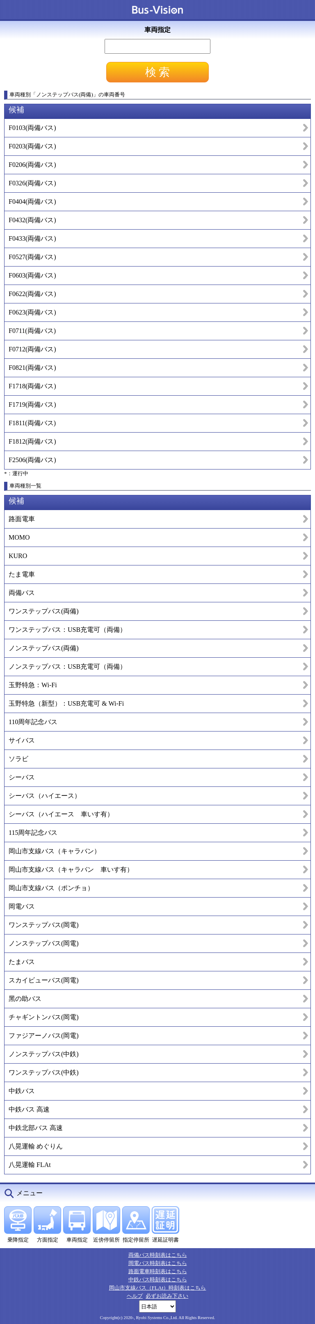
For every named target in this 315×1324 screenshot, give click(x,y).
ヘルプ (135, 1296)
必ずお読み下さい (167, 1296)
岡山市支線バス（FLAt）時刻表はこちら (157, 1288)
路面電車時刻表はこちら (157, 1271)
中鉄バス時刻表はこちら (157, 1279)
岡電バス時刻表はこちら (157, 1263)
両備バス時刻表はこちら (157, 1255)
